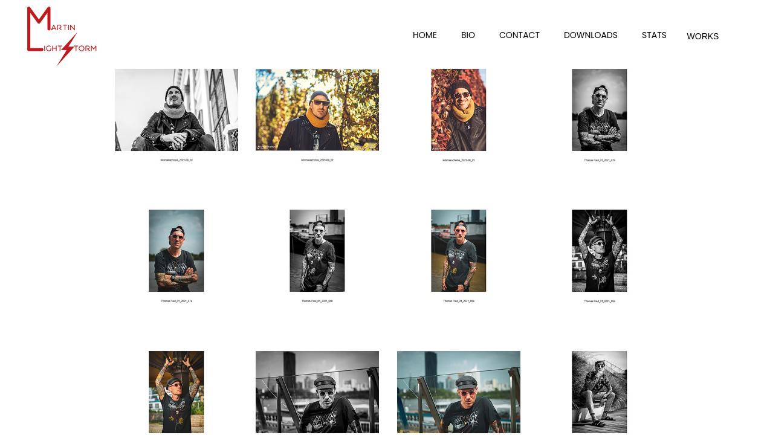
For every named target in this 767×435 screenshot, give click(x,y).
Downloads (591, 35)
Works (703, 36)
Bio (468, 35)
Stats (654, 35)
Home (425, 35)
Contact (519, 35)
